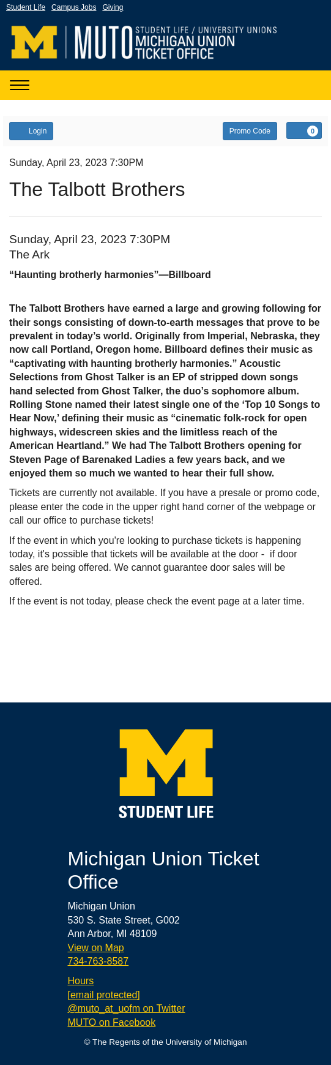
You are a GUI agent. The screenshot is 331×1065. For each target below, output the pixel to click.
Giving (112, 7)
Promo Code (249, 131)
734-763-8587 (98, 961)
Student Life (25, 7)
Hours (81, 981)
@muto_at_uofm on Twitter (126, 1008)
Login (31, 130)
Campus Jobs (73, 7)
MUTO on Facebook (112, 1022)
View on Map (96, 948)
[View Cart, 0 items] (304, 130)
